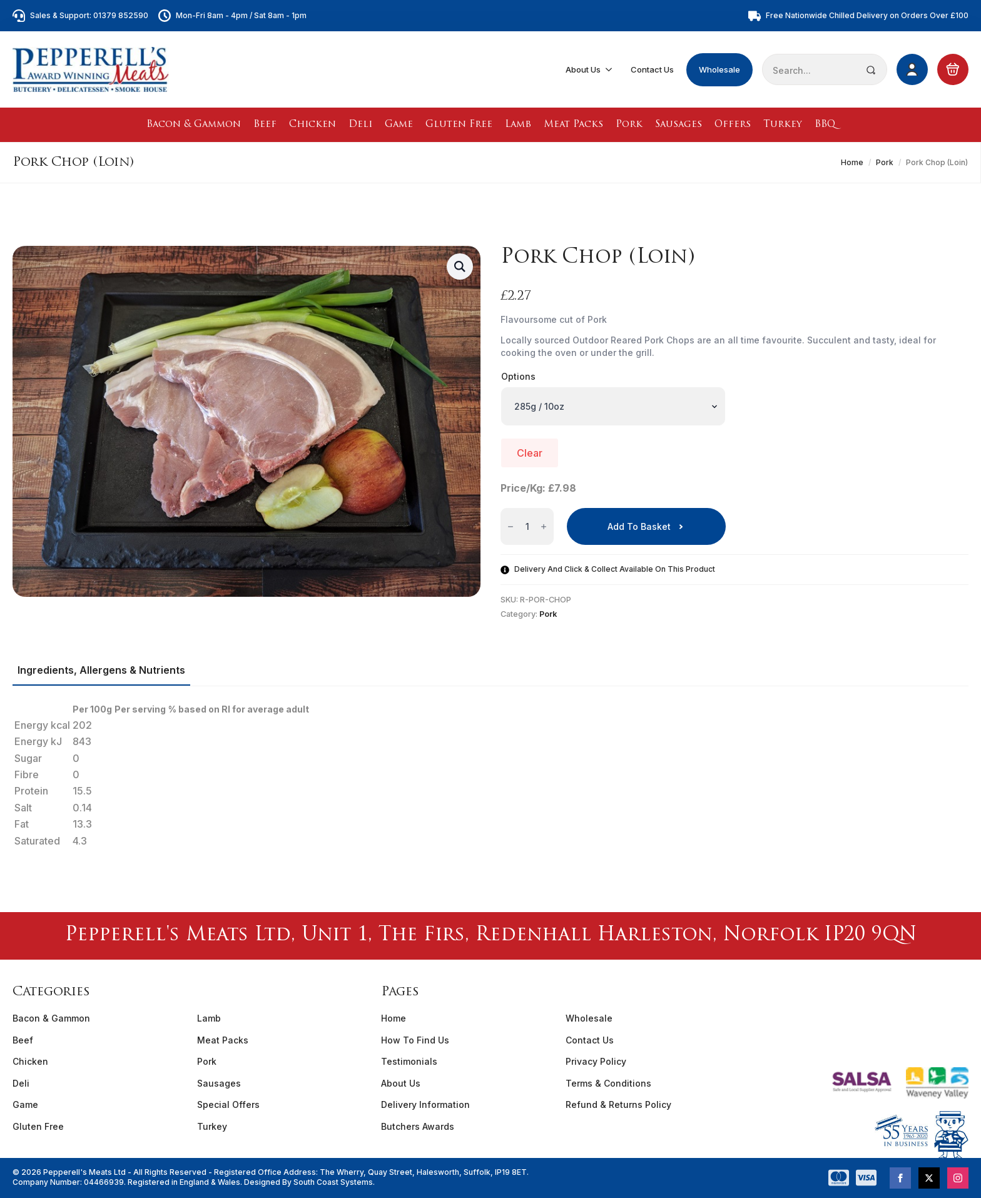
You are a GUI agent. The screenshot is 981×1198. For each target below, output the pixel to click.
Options (518, 376)
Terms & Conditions (608, 1083)
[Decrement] (510, 527)
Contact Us (652, 69)
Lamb (518, 124)
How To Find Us (415, 1040)
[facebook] (900, 1178)
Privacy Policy (596, 1061)
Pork (629, 124)
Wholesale (719, 69)
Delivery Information (425, 1104)
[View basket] (952, 69)
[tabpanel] (490, 775)
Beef (265, 124)
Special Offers (228, 1104)
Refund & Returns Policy (618, 1104)
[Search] (871, 70)
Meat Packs (573, 124)
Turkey (782, 124)
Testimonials (409, 1061)
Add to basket (639, 526)
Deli (360, 124)
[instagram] (957, 1178)
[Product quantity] (527, 526)
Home (852, 162)
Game (399, 124)
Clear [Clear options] (529, 453)
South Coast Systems (332, 1182)
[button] (460, 266)
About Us (583, 69)
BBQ (825, 124)
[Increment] (544, 527)
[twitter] (929, 1178)
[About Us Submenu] (609, 69)
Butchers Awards (417, 1126)
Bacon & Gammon (193, 124)
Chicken (312, 124)
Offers (732, 124)
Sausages (678, 124)
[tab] (101, 670)
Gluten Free (458, 124)
